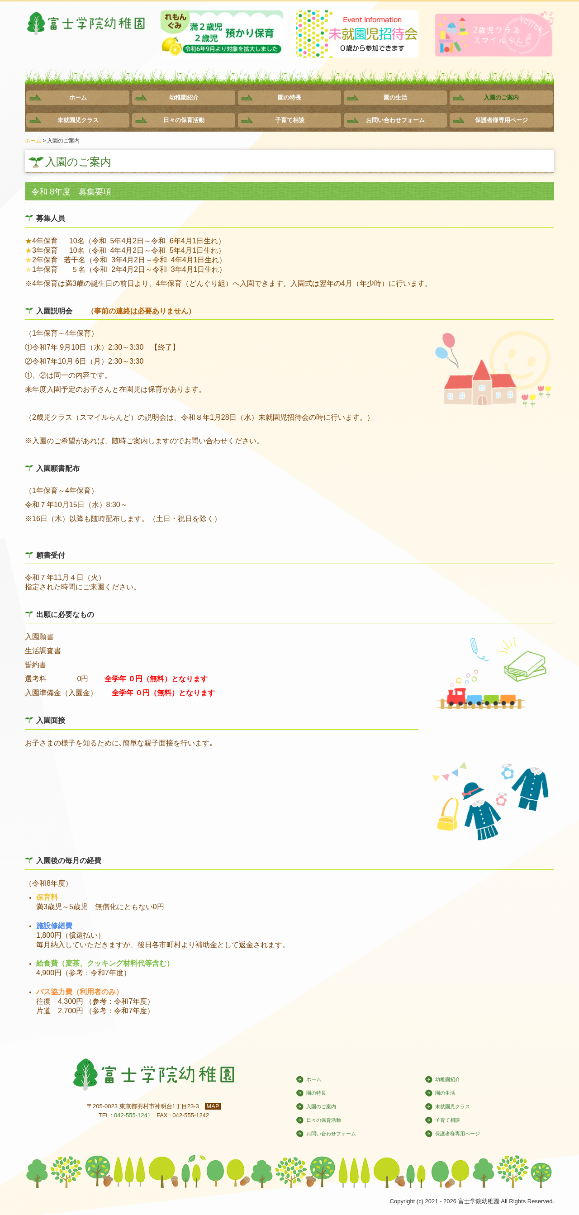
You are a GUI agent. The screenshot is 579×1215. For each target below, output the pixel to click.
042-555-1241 (132, 1115)
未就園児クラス (78, 120)
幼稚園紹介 (184, 97)
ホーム (78, 97)
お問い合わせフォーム (395, 120)
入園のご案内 (501, 97)
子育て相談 (289, 120)
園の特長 (289, 97)
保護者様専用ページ (501, 120)
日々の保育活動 (183, 120)
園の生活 (395, 97)
